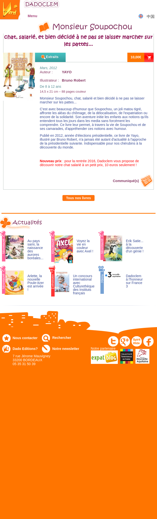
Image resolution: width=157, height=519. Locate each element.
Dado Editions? (25, 349)
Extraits (52, 57)
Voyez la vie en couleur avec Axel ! (85, 246)
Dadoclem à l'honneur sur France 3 (134, 281)
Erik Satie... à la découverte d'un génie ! (135, 246)
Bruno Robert (74, 80)
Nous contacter (24, 338)
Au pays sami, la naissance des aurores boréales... (35, 249)
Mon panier (151, 6)
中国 (151, 16)
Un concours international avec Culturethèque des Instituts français (84, 284)
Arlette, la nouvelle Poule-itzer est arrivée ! (35, 283)
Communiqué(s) (126, 181)
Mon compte (139, 6)
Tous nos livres (78, 198)
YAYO (67, 72)
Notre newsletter (65, 349)
